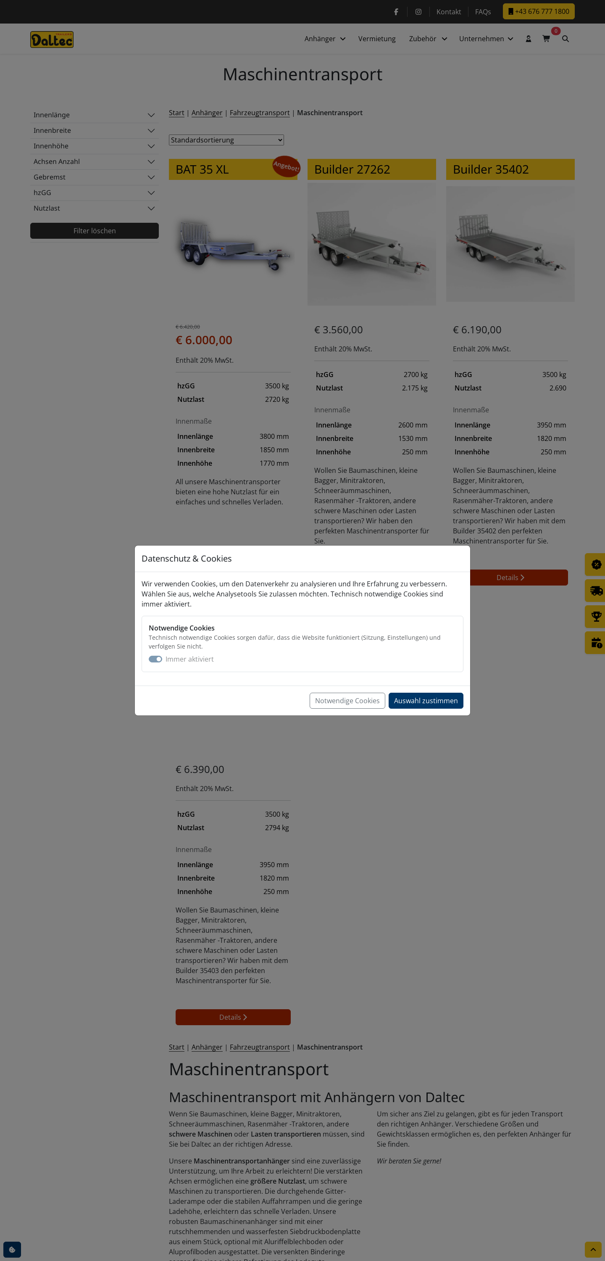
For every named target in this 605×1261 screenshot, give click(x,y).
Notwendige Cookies (347, 700)
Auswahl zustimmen (426, 700)
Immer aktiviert (190, 659)
